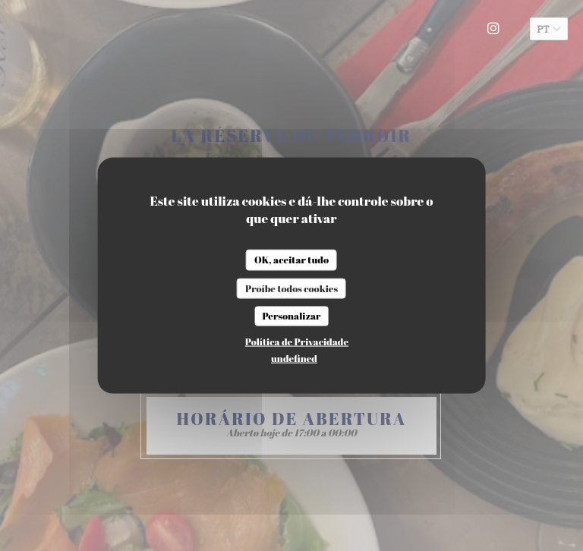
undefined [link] (294, 357)
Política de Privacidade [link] (296, 341)
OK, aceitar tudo (291, 259)
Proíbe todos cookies (291, 287)
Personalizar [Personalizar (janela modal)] (291, 316)
